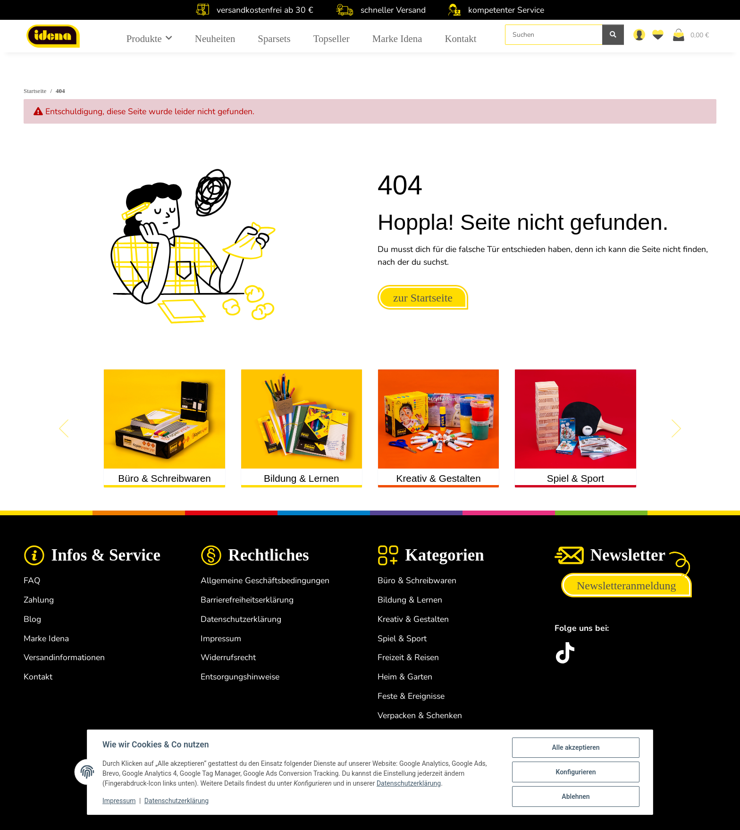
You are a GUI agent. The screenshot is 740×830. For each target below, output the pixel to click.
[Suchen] (554, 35)
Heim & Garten (405, 676)
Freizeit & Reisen (408, 657)
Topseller (331, 38)
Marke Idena (397, 38)
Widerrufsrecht (228, 657)
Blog (32, 619)
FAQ (32, 580)
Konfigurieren (575, 772)
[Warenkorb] (694, 34)
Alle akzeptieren (575, 747)
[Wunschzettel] (659, 34)
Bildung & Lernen (301, 478)
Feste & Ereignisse (411, 696)
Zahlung (39, 599)
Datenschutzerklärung (409, 783)
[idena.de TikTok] (565, 652)
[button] (639, 34)
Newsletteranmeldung (626, 585)
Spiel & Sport (575, 478)
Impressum (118, 801)
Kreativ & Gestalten (438, 478)
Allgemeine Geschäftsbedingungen (265, 580)
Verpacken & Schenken (420, 715)
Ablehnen (575, 796)
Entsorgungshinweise (240, 676)
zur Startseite (423, 298)
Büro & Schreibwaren (164, 478)
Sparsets (274, 38)
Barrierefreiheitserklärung (247, 599)
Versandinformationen (64, 657)
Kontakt (460, 38)
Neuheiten (215, 38)
